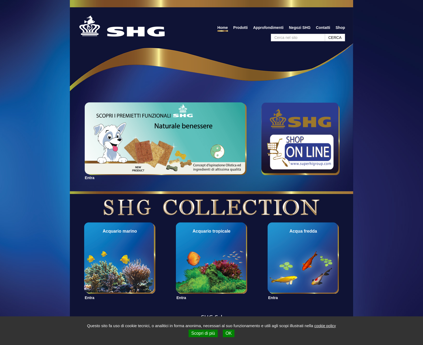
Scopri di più (203, 333)
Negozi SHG (300, 27)
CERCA (335, 37)
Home (222, 27)
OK (229, 333)
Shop (340, 27)
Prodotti (240, 27)
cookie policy (325, 326)
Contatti (323, 27)
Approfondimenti (268, 27)
